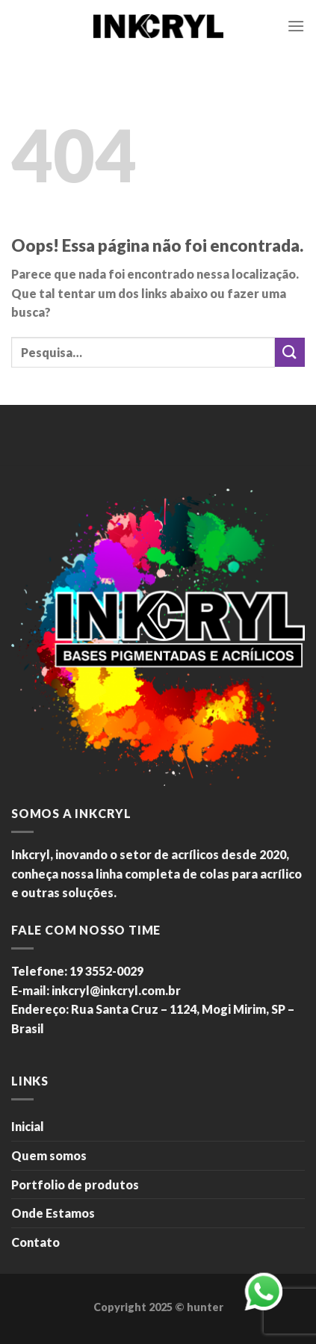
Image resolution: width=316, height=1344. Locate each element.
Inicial (27, 1126)
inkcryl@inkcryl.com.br (116, 990)
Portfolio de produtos (75, 1184)
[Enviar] (290, 352)
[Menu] (296, 25)
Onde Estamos (53, 1213)
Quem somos (49, 1155)
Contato (35, 1242)
